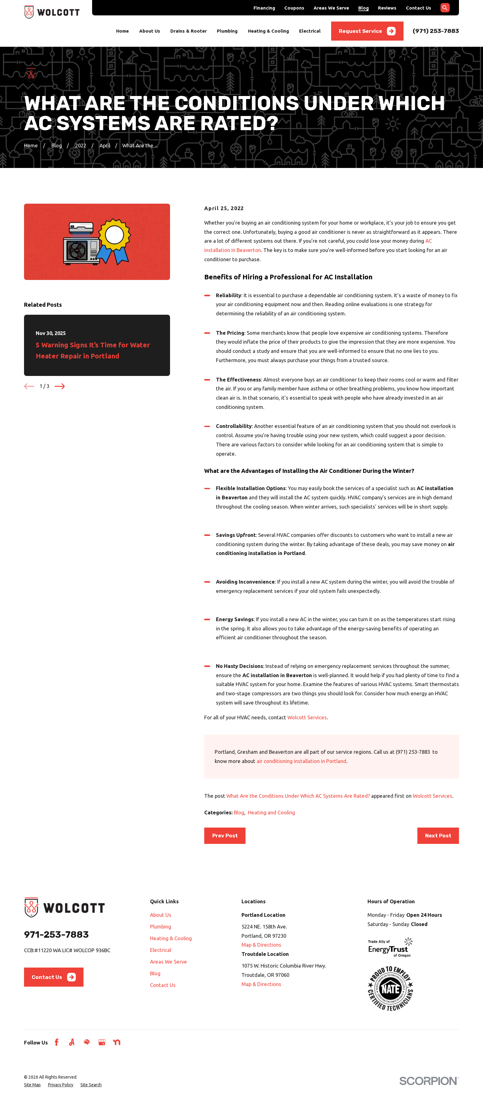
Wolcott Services (307, 717)
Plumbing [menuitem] (227, 31)
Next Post (438, 835)
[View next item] (60, 386)
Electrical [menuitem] (310, 31)
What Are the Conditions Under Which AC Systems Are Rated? (298, 796)
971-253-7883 (56, 934)
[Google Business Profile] (101, 1042)
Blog (363, 7)
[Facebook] (56, 1042)
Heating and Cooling (271, 812)
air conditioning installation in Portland (301, 761)
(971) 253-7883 (436, 30)
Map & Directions (261, 945)
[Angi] (71, 1042)
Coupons (294, 7)
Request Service (367, 31)
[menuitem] (32, 1085)
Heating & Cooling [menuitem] (268, 31)
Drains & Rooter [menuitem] (188, 31)
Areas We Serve (331, 7)
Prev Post (225, 835)
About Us (160, 915)
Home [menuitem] (122, 31)
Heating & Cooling (171, 938)
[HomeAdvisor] (86, 1042)
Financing (264, 7)
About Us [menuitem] (149, 31)
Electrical (160, 950)
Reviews (387, 7)
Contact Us (418, 7)
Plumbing (160, 926)
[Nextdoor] (116, 1042)
